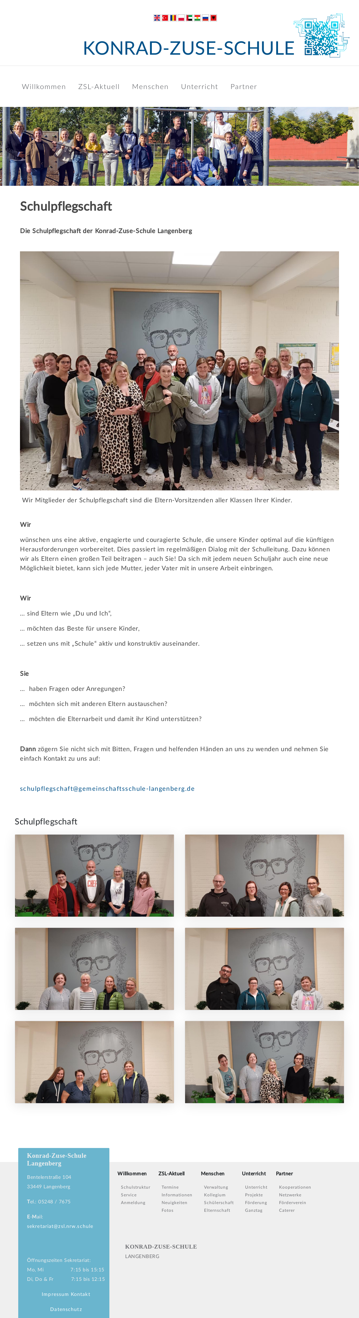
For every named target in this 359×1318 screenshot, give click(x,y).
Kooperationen (295, 1187)
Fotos (168, 1210)
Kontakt (80, 1294)
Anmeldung (133, 1203)
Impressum (55, 1294)
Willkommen (44, 86)
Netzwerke (290, 1195)
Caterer (287, 1210)
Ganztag (254, 1210)
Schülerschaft (219, 1203)
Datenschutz (66, 1309)
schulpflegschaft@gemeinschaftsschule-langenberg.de (107, 789)
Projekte (254, 1195)
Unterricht (199, 86)
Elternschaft (217, 1210)
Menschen (150, 86)
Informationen (177, 1195)
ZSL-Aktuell (99, 86)
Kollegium (215, 1195)
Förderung (256, 1203)
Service (129, 1195)
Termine (170, 1187)
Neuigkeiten (175, 1203)
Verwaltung (216, 1187)
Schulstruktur (135, 1187)
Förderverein (292, 1203)
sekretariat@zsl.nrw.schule (60, 1226)
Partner (243, 86)
